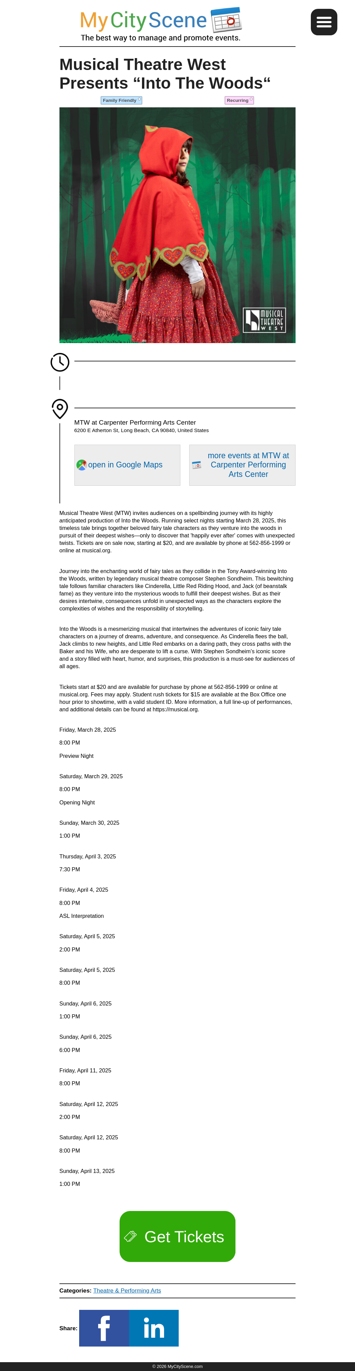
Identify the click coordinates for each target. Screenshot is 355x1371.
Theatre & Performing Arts (127, 1290)
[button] (324, 22)
